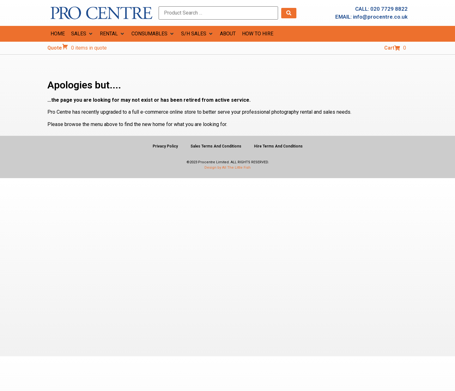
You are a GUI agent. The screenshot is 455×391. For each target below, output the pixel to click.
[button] (82, 33)
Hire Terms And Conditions (278, 146)
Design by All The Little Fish (227, 167)
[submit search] (288, 13)
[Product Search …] (218, 13)
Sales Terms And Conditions (216, 146)
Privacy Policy (165, 146)
